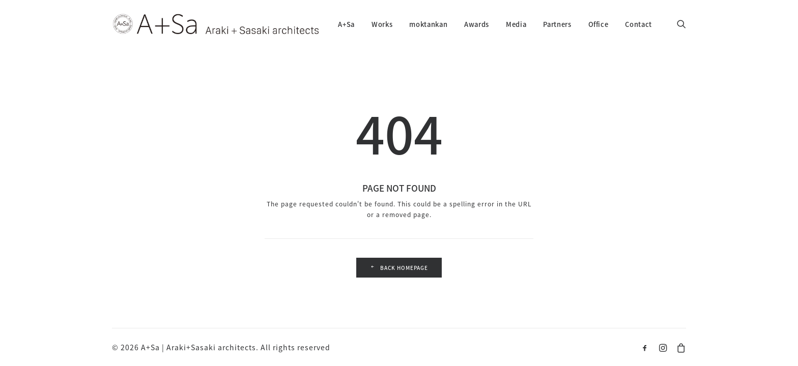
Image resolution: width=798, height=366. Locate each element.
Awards (476, 24)
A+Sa (346, 24)
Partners (557, 24)
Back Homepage (399, 267)
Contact (638, 24)
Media (516, 24)
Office (598, 24)
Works (382, 24)
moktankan (428, 24)
